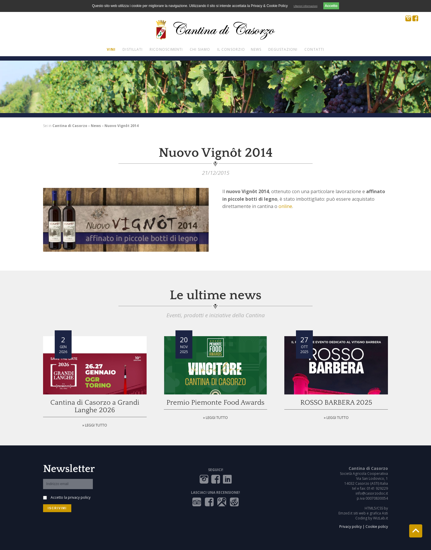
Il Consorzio (231, 49)
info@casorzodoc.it (372, 493)
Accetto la (71, 497)
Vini (111, 49)
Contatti (314, 49)
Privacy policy (350, 526)
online (285, 206)
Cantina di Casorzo (69, 125)
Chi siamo (200, 49)
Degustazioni (282, 49)
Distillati (133, 49)
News (256, 49)
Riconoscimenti (166, 49)
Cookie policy (377, 526)
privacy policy (79, 497)
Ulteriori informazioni (306, 6)
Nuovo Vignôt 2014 (121, 125)
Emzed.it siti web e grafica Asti (363, 513)
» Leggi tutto (94, 425)
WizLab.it (380, 518)
